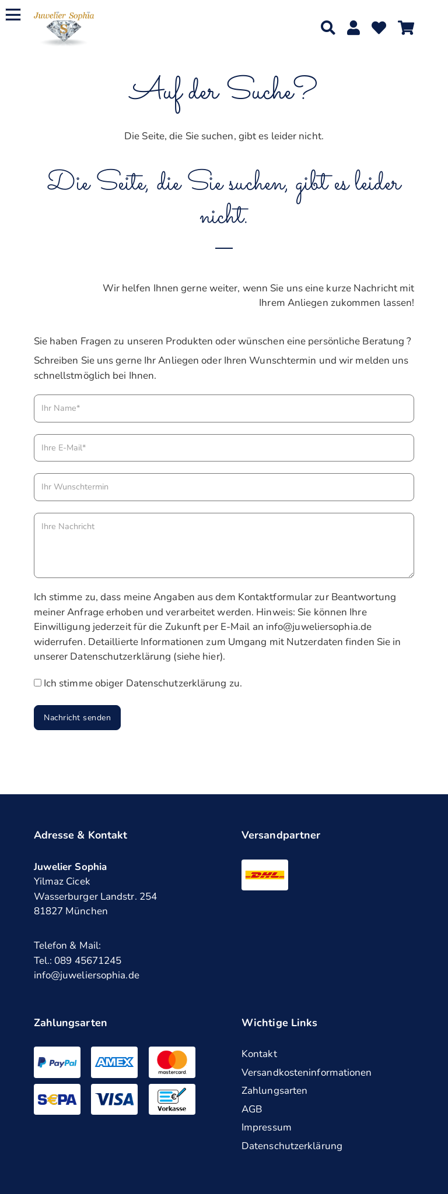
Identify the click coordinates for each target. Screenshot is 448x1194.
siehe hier (198, 656)
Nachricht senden (77, 717)
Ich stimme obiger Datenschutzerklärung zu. (143, 683)
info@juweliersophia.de (86, 975)
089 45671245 (87, 960)
